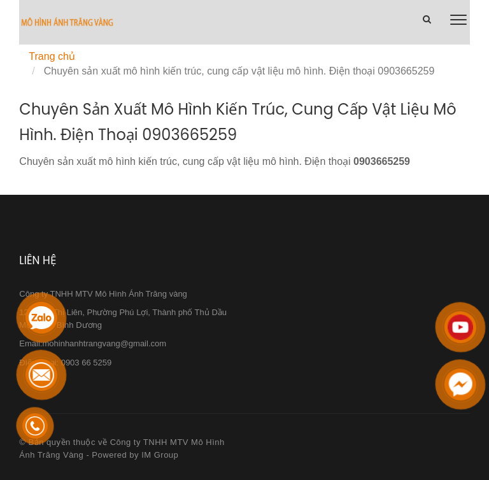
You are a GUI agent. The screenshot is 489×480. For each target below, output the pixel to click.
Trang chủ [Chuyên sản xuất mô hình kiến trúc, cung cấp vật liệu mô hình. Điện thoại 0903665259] (52, 56)
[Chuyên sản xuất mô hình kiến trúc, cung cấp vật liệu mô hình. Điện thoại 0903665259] (67, 23)
